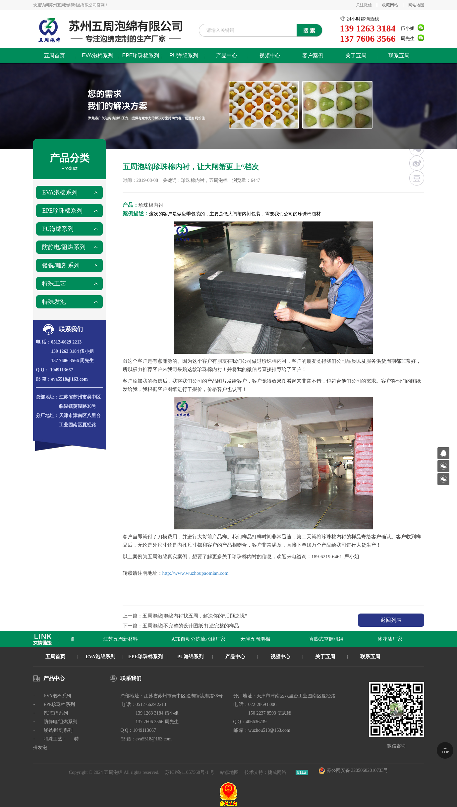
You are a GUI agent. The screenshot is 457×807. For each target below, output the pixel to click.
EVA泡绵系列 (100, 656)
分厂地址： (47, 415)
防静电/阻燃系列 (64, 247)
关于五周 (356, 55)
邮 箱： (43, 379)
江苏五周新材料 (121, 639)
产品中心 (226, 55)
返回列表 (391, 620)
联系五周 (399, 55)
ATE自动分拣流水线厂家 (200, 639)
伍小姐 (408, 28)
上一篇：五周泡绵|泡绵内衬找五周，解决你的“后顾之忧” (185, 616)
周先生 (408, 38)
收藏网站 (390, 5)
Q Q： (42, 369)
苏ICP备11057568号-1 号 (189, 772)
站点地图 (229, 772)
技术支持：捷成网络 (265, 772)
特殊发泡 (54, 301)
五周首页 (54, 55)
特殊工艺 (54, 283)
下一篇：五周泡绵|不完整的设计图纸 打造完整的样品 (181, 625)
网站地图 (416, 5)
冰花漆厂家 (390, 639)
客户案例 (312, 55)
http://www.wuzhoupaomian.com (195, 573)
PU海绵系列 (183, 55)
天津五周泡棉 (256, 639)
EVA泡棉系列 (97, 55)
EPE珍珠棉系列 (140, 55)
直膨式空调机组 (327, 639)
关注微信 (364, 5)
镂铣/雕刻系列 (61, 265)
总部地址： (47, 397)
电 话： (43, 342)
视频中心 (269, 55)
